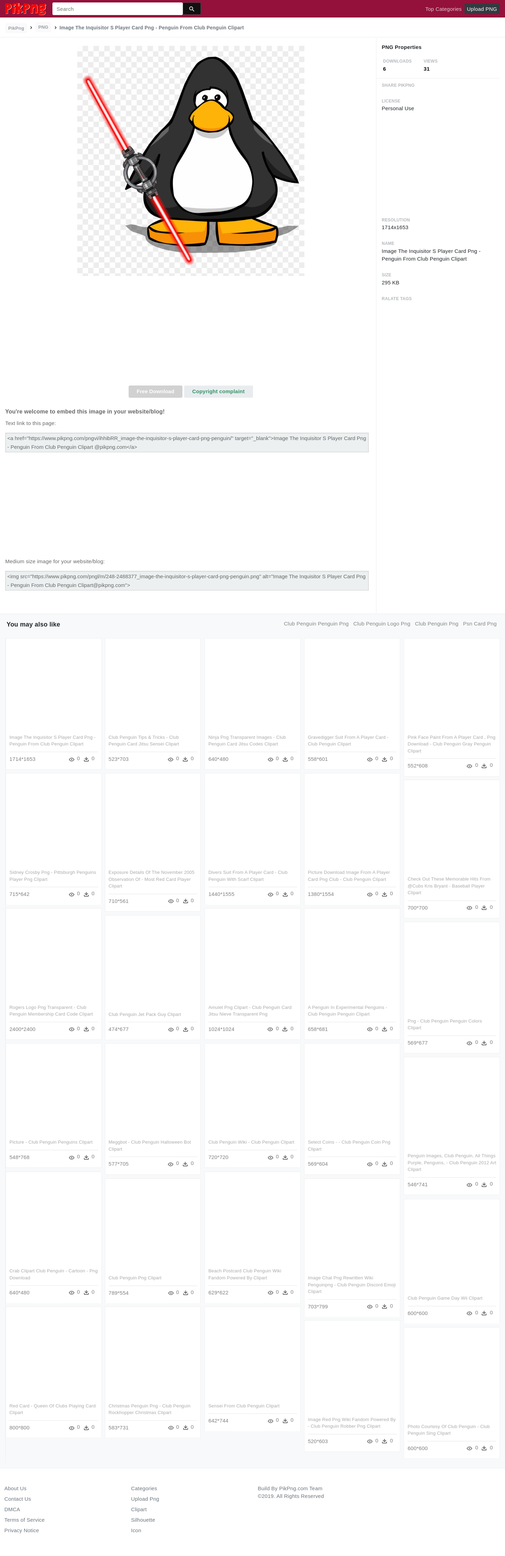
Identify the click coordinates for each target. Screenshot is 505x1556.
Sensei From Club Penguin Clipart (244, 1405)
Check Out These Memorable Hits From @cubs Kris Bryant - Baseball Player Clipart (448, 885)
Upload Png (145, 1499)
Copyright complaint (218, 391)
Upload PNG (482, 9)
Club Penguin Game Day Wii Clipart (444, 1297)
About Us (16, 1488)
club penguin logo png (381, 624)
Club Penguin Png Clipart (135, 1277)
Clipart (139, 1509)
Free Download (155, 391)
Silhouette (143, 1520)
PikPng (16, 28)
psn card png (480, 624)
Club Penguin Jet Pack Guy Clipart (145, 1014)
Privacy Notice (22, 1530)
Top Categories (443, 9)
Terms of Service (25, 1520)
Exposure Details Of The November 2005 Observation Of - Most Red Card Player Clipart (152, 879)
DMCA (12, 1509)
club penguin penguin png (316, 624)
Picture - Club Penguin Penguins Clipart (51, 1142)
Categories (144, 1488)
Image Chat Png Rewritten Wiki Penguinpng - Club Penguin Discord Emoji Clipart (352, 1284)
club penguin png (437, 624)
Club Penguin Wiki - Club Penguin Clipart (251, 1142)
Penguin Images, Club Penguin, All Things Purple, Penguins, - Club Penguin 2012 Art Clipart (451, 1162)
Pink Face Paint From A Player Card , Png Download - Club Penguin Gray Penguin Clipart (451, 744)
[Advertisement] (191, 333)
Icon (136, 1530)
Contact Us (18, 1499)
